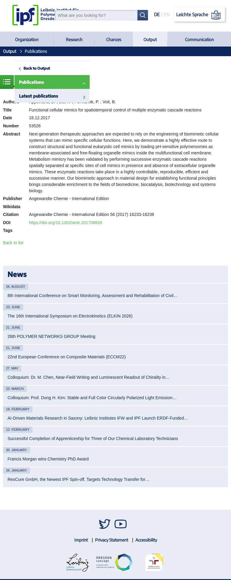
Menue (7, 82)
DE (157, 14)
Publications (31, 82)
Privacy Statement (111, 539)
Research (74, 39)
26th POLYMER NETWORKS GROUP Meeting (51, 336)
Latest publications (38, 96)
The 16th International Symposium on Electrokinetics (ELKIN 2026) (70, 316)
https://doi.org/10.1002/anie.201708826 (65, 222)
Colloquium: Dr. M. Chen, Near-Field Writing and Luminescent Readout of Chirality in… (89, 377)
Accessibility (146, 539)
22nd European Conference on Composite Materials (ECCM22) (67, 356)
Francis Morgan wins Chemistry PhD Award (48, 459)
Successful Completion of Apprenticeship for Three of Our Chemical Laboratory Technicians (93, 438)
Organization (26, 39)
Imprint (81, 539)
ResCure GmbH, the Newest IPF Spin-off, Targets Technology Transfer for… (78, 479)
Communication (199, 39)
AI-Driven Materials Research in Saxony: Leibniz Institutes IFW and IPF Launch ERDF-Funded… (98, 418)
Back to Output (36, 68)
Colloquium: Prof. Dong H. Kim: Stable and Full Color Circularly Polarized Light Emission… (92, 397)
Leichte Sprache (199, 15)
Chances (113, 39)
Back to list (13, 242)
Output (150, 39)
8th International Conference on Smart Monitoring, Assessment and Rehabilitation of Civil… (93, 295)
